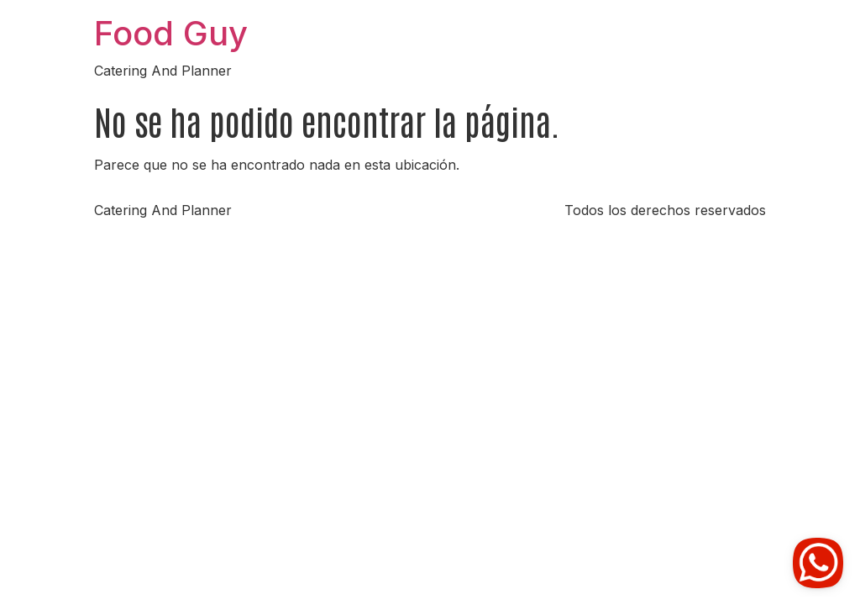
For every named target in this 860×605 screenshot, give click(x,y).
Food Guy (171, 33)
